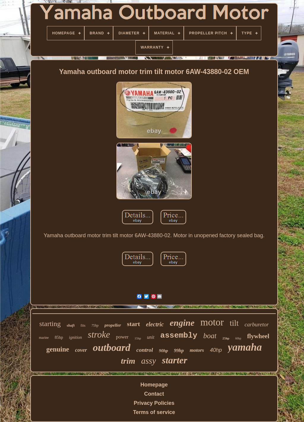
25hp (225, 338)
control (144, 350)
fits (83, 325)
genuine (57, 349)
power (122, 337)
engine (182, 323)
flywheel (258, 336)
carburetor (257, 324)
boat (209, 336)
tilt (234, 323)
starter (174, 360)
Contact (154, 394)
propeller (112, 325)
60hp (238, 338)
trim (128, 360)
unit (150, 337)
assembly (178, 335)
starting (50, 324)
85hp (59, 337)
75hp (95, 325)
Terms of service (154, 412)
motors (197, 350)
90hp (163, 350)
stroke (99, 334)
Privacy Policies (154, 403)
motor (212, 322)
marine (44, 338)
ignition (75, 337)
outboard (112, 347)
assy (148, 360)
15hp (137, 338)
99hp (179, 350)
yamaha (245, 347)
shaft (71, 325)
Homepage (154, 385)
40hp (216, 350)
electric (155, 324)
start (133, 324)
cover (81, 350)
